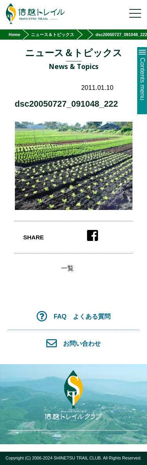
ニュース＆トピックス (52, 34)
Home (14, 34)
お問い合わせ (73, 343)
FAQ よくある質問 (73, 316)
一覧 (67, 268)
